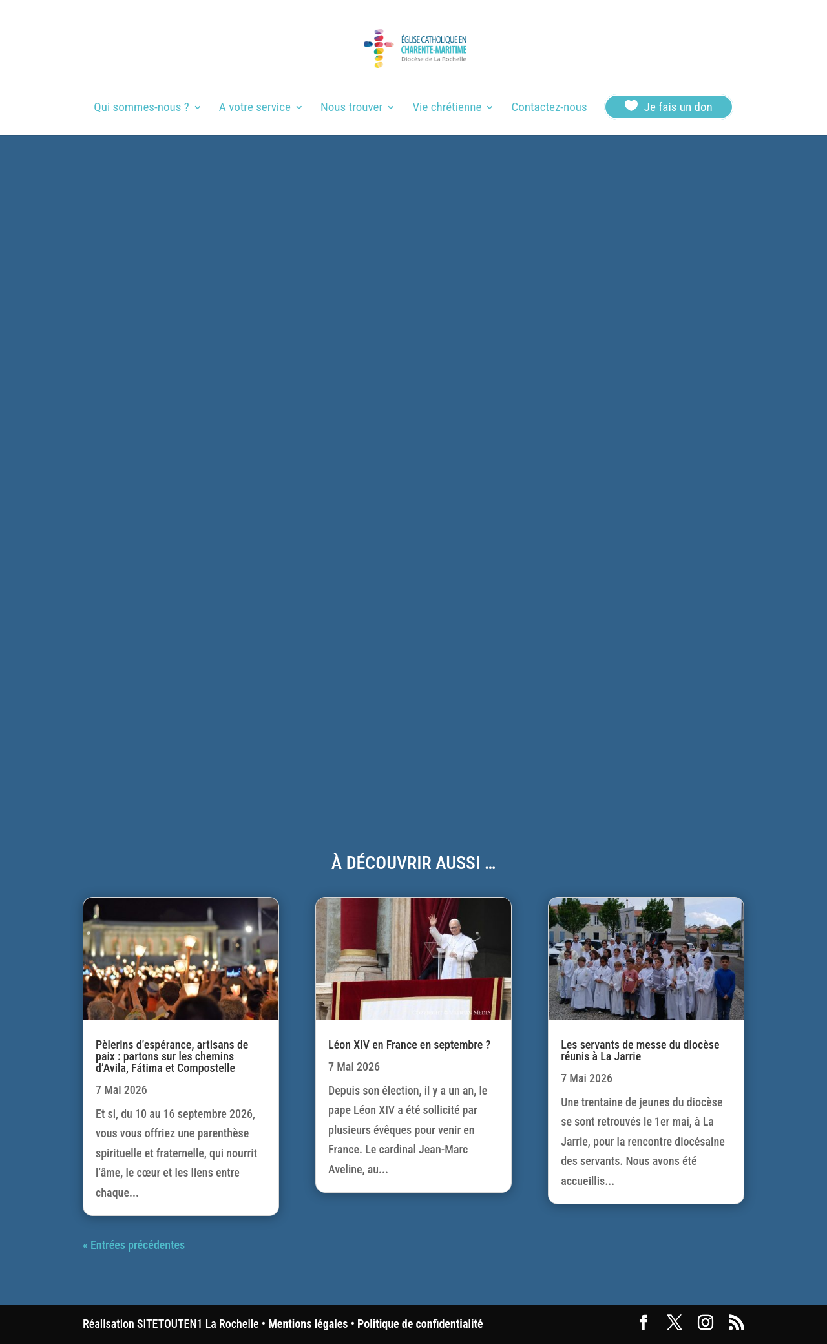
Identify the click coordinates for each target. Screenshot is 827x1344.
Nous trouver (351, 108)
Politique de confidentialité (420, 1323)
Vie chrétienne (446, 108)
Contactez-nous (549, 108)
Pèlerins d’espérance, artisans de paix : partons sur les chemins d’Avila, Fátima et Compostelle (172, 1056)
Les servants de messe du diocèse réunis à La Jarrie (640, 1050)
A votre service (255, 108)
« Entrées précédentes (134, 1245)
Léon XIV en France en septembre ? (409, 1044)
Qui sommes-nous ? (141, 108)
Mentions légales (308, 1323)
